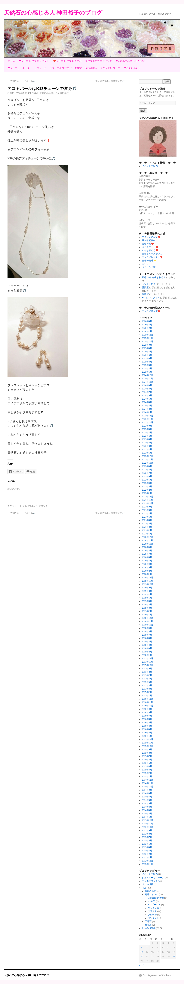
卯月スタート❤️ (150, 247)
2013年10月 (147, 827)
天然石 (148, 921)
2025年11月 (147, 338)
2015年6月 (147, 759)
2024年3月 (147, 405)
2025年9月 (147, 345)
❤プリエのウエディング (98, 61)
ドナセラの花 (148, 267)
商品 (144, 887)
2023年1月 (147, 452)
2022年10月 (147, 463)
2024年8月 (147, 388)
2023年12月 (147, 415)
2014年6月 (147, 800)
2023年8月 (147, 429)
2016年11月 (147, 702)
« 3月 (142, 965)
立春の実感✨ (149, 260)
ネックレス (153, 908)
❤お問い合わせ (132, 68)
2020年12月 (147, 537)
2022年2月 (147, 490)
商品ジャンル (151, 894)
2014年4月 (147, 806)
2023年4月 (147, 442)
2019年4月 (147, 604)
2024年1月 (147, 412)
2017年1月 (147, 695)
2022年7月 (147, 473)
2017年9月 (147, 668)
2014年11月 (147, 783)
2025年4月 (147, 361)
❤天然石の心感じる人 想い (130, 61)
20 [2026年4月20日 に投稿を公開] (141, 956)
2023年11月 (147, 419)
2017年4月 (147, 685)
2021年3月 (147, 527)
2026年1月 (147, 331)
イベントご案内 (150, 166)
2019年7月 (147, 594)
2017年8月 (147, 672)
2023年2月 (147, 449)
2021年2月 (147, 530)
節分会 (145, 264)
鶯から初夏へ (148, 240)
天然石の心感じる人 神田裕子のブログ (53, 13)
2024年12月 (147, 375)
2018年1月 (147, 655)
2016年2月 (147, 732)
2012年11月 (147, 864)
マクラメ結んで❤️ (151, 237)
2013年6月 (147, 840)
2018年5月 (147, 641)
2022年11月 (147, 459)
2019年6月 (147, 597)
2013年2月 (147, 854)
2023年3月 (147, 446)
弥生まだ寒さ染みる (152, 254)
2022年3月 (147, 486)
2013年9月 (147, 830)
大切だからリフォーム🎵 (22, 81)
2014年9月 (147, 790)
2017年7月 (147, 675)
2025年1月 (147, 372)
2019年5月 (147, 601)
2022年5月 (147, 479)
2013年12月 (147, 820)
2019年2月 (147, 611)
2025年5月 (147, 358)
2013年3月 (147, 850)
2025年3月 (147, 365)
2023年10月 (147, 422)
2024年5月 (147, 398)
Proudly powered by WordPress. (157, 975)
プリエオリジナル (151, 881)
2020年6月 (147, 557)
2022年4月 (147, 483)
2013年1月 (147, 857)
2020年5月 (147, 560)
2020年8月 (147, 550)
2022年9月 (147, 466)
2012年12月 (147, 860)
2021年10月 (147, 503)
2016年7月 (147, 715)
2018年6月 (147, 638)
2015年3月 (147, 769)
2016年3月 (147, 729)
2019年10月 (147, 584)
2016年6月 (147, 719)
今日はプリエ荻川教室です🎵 (111, 81)
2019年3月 (147, 608)
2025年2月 (147, 368)
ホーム (11, 61)
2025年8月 (147, 348)
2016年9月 (147, 709)
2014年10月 (147, 786)
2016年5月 (147, 722)
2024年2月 (147, 409)
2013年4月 (147, 847)
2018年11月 (147, 621)
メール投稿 (147, 884)
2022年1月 (147, 493)
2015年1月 (147, 776)
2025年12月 (147, 334)
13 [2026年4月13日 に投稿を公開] (141, 952)
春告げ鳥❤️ (148, 243)
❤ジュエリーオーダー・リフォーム (27, 68)
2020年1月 (147, 574)
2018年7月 (147, 635)
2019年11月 (147, 581)
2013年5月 (147, 844)
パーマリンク (41, 506)
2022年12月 (147, 456)
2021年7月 (147, 513)
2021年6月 (147, 517)
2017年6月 (147, 678)
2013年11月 (147, 823)
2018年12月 (147, 618)
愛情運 (145, 287)
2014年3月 (147, 810)
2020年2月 (147, 570)
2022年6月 (147, 476)
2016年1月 (147, 736)
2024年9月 (147, 385)
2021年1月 (147, 533)
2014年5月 (147, 803)
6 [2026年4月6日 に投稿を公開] (141, 947)
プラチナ (152, 911)
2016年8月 (147, 712)
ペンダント (153, 918)
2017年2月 (147, 692)
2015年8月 (147, 753)
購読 (142, 110)
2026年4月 (147, 321)
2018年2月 (147, 651)
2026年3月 (147, 324)
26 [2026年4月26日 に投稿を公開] (174, 956)
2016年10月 (147, 705)
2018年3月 (147, 648)
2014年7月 (147, 796)
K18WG (151, 901)
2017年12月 (147, 658)
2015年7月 (147, 756)
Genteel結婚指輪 (156, 898)
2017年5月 (147, 682)
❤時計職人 (91, 68)
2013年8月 (147, 833)
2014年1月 (147, 817)
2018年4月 (147, 645)
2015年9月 (147, 749)
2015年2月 (147, 773)
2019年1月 (147, 614)
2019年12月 (147, 577)
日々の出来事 (27, 506)
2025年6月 (147, 355)
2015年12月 (147, 739)
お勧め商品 (150, 891)
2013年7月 (147, 837)
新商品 (148, 924)
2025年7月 (147, 351)
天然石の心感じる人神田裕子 (54, 93)
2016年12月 (147, 699)
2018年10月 (147, 624)
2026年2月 (147, 328)
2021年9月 (147, 506)
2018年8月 (147, 631)
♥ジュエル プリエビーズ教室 (66, 68)
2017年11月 (147, 661)
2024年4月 (147, 402)
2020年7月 (147, 554)
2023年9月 (147, 425)
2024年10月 (147, 382)
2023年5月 (147, 439)
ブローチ (152, 914)
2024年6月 (147, 395)
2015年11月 (147, 742)
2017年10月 (147, 665)
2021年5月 (147, 520)
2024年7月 (147, 392)
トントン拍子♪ (149, 284)
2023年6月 (147, 436)
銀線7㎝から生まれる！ (154, 277)
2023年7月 (147, 432)
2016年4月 (147, 726)
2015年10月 (147, 746)
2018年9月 (147, 628)
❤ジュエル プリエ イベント (34, 61)
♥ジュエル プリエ (110, 68)
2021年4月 (147, 523)
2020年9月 (147, 547)
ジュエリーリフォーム (153, 877)
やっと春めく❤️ (150, 250)
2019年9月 (147, 587)
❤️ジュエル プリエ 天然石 (67, 61)
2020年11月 (147, 540)
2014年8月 (147, 793)
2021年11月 (147, 500)
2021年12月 (147, 496)
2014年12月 (147, 780)
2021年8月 (147, 510)
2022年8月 (147, 469)
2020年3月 (147, 567)
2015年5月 (147, 763)
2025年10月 (147, 341)
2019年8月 (147, 591)
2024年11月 (147, 378)
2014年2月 (147, 813)
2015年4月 (147, 766)
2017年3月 (147, 688)
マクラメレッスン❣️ (152, 257)
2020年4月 (147, 564)
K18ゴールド (154, 904)
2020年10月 (147, 543)
